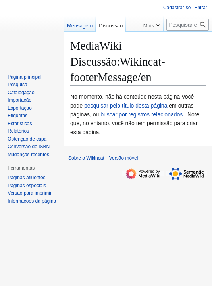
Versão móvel (123, 158)
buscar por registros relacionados (141, 114)
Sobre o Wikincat (86, 158)
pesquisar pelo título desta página (125, 105)
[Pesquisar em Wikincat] (187, 25)
